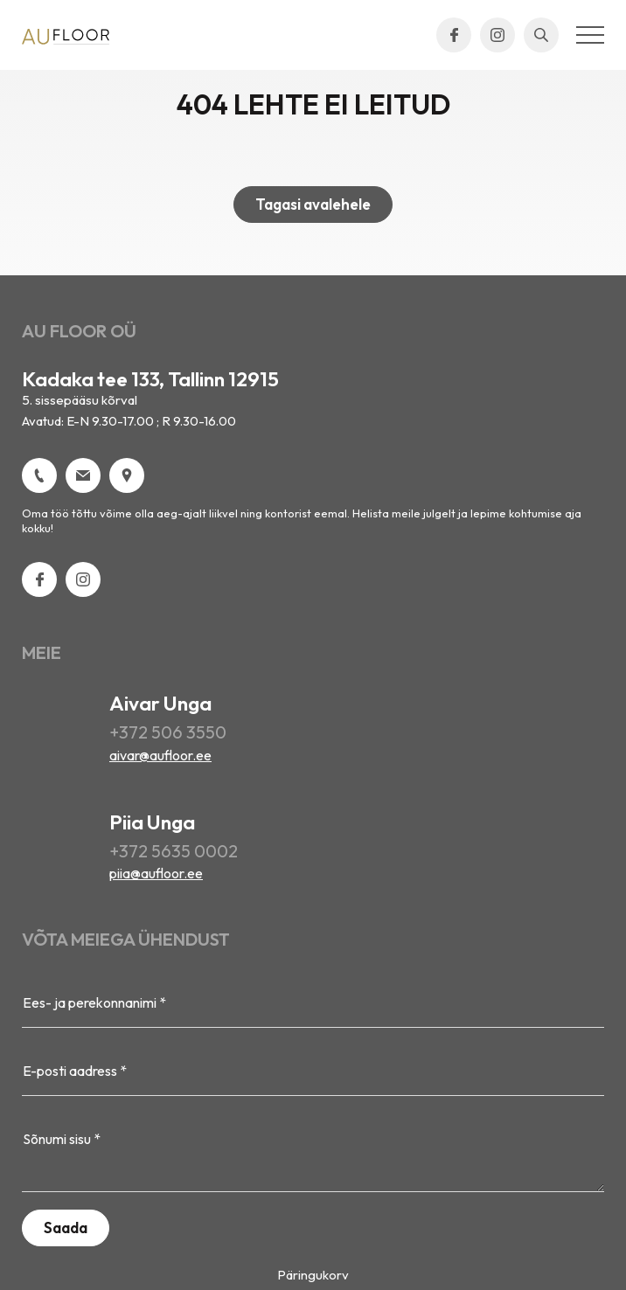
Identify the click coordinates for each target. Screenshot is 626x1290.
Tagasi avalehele (313, 204)
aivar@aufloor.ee (160, 755)
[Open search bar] (541, 34)
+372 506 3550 (167, 732)
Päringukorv (313, 1274)
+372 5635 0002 (173, 851)
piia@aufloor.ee (156, 873)
